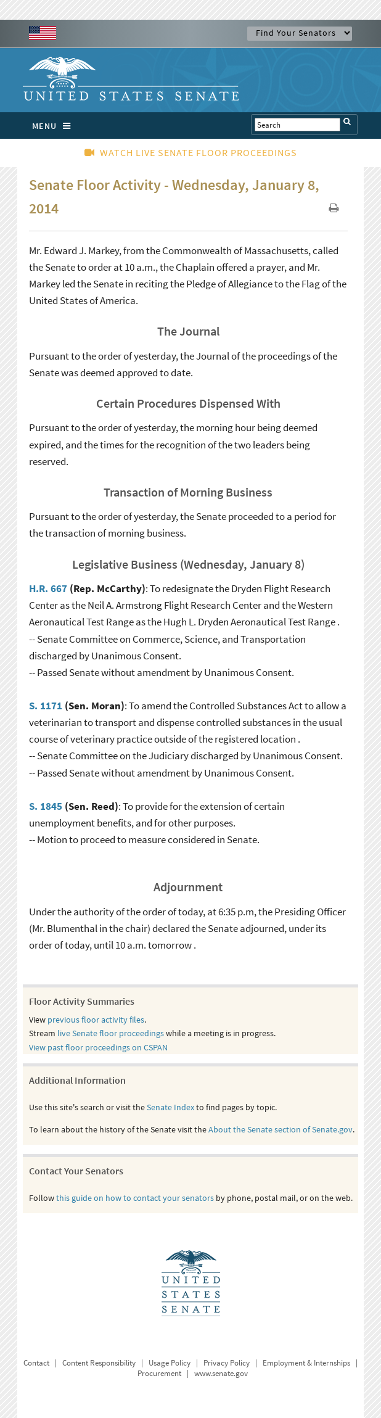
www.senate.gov (221, 1373)
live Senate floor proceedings (110, 1033)
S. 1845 (45, 806)
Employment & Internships (306, 1363)
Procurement (159, 1373)
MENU (54, 125)
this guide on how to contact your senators (135, 1197)
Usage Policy (169, 1363)
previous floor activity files (95, 1019)
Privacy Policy (226, 1363)
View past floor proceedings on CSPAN (98, 1047)
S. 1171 (45, 705)
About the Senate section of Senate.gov (280, 1129)
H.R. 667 (48, 588)
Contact (36, 1363)
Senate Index (170, 1107)
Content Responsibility (99, 1363)
